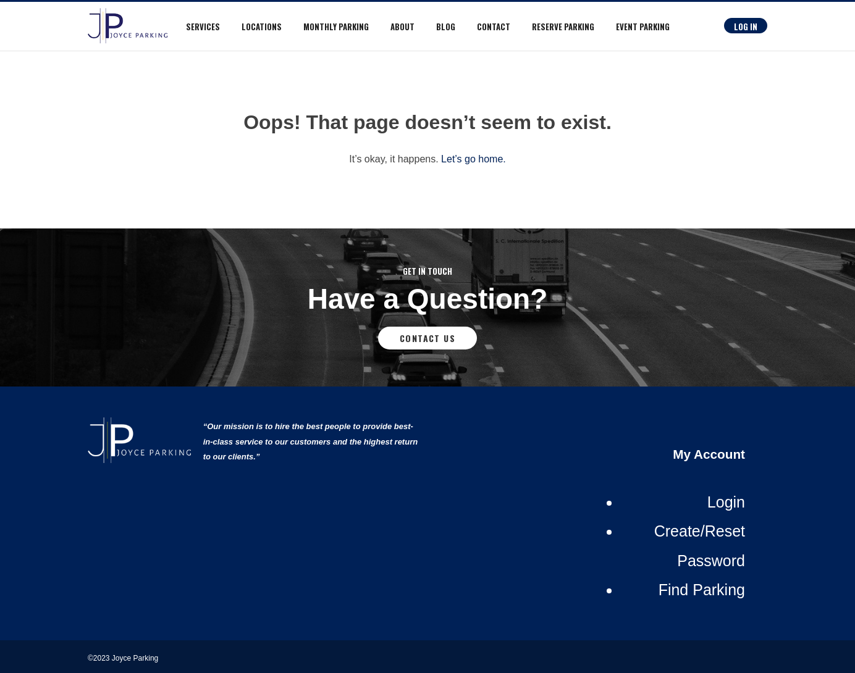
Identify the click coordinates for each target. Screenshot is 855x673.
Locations (262, 26)
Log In (745, 26)
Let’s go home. (473, 159)
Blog (445, 26)
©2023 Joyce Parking (124, 658)
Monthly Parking (336, 26)
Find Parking (702, 589)
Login (726, 502)
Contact (493, 26)
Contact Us (427, 338)
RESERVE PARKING (563, 26)
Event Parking (643, 26)
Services (203, 26)
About (402, 26)
